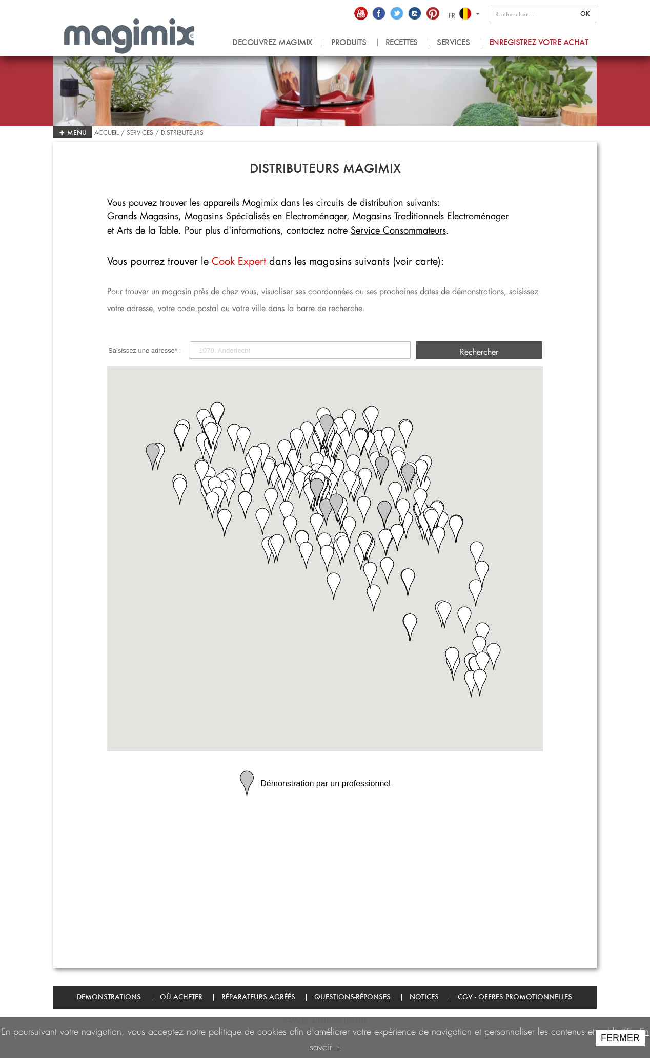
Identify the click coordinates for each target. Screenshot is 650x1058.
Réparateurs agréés (258, 997)
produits (348, 42)
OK (585, 13)
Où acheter (181, 997)
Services (453, 42)
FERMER (620, 1038)
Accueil (107, 131)
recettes (401, 42)
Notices (424, 997)
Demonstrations (109, 997)
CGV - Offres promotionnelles (515, 997)
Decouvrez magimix (272, 42)
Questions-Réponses (352, 997)
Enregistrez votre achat (538, 42)
